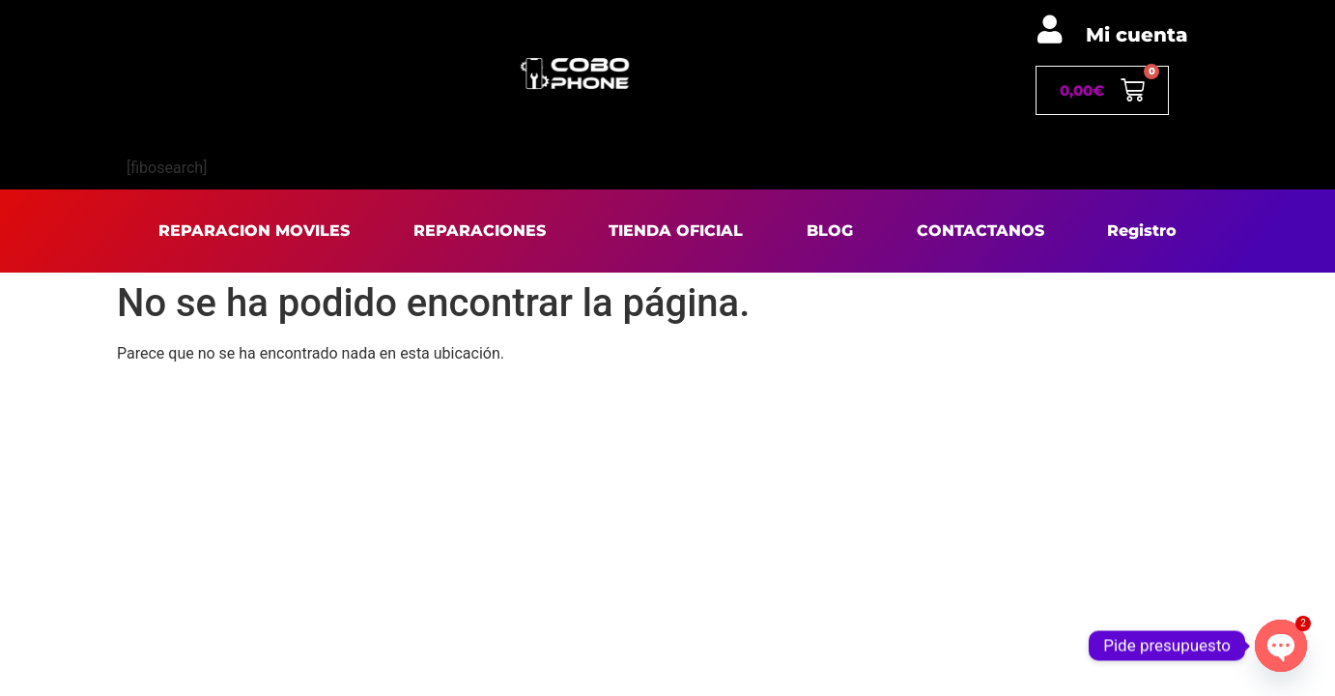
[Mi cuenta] (1050, 29)
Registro (1142, 230)
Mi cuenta (1137, 34)
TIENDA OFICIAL (676, 230)
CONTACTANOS (980, 230)
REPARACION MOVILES (254, 230)
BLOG (830, 230)
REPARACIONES (479, 230)
